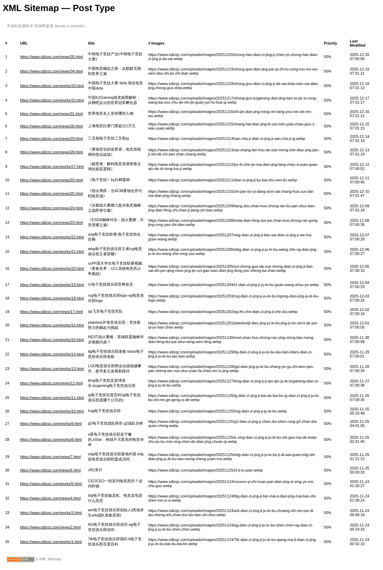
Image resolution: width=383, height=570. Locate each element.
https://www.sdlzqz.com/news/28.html (51, 152)
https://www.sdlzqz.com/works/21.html (52, 251)
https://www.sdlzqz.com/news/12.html (51, 383)
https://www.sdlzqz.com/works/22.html (52, 237)
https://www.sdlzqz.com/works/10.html (52, 411)
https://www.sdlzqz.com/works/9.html (51, 423)
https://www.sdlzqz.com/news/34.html (51, 71)
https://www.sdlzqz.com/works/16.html (52, 325)
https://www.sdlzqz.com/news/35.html (51, 57)
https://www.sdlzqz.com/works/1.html (51, 542)
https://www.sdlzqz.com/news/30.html (51, 126)
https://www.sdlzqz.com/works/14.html (52, 354)
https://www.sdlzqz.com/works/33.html (52, 86)
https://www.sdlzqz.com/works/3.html (51, 513)
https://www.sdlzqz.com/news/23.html (51, 222)
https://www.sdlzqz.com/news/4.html (50, 498)
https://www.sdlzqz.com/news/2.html (50, 527)
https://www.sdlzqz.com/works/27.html (52, 166)
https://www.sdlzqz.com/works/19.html (52, 285)
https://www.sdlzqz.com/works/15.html (52, 340)
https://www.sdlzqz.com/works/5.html (51, 484)
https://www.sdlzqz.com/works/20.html (52, 268)
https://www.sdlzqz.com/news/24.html (51, 208)
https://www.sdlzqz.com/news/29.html (51, 138)
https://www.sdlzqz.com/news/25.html (51, 193)
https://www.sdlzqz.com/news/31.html (51, 114)
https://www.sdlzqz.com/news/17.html (51, 312)
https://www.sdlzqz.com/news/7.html (50, 457)
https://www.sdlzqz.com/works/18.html (52, 298)
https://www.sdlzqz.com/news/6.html (50, 470)
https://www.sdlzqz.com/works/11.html (52, 398)
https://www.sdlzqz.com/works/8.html (51, 439)
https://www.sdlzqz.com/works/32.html (52, 100)
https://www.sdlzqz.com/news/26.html (51, 180)
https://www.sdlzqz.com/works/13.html (52, 369)
